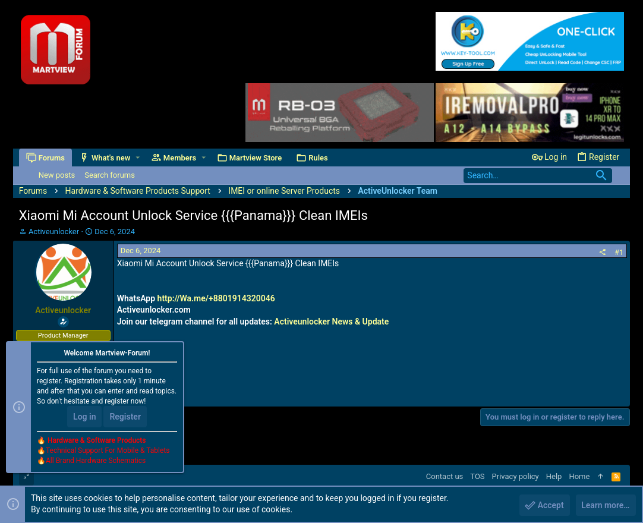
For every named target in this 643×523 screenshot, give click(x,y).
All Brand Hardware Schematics (96, 461)
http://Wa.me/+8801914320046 (216, 298)
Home (579, 476)
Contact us (445, 476)
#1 (618, 252)
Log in (84, 417)
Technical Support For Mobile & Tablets (107, 451)
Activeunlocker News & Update (331, 321)
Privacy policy (515, 476)
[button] (137, 157)
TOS (477, 476)
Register (125, 417)
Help (554, 476)
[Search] (538, 175)
